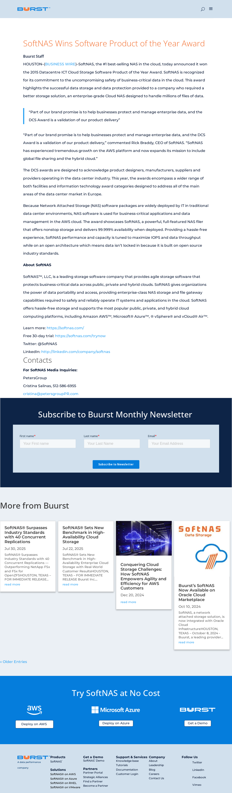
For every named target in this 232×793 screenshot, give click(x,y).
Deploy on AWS (34, 724)
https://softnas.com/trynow (80, 336)
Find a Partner (93, 781)
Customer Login (127, 774)
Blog (152, 769)
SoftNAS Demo (93, 760)
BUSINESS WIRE (60, 64)
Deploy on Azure (116, 723)
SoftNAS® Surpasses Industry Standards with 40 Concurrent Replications (26, 534)
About (153, 760)
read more (12, 584)
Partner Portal (93, 772)
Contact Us (156, 778)
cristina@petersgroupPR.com (50, 394)
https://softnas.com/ (65, 328)
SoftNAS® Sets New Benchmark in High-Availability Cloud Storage (84, 534)
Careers (154, 774)
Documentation (127, 769)
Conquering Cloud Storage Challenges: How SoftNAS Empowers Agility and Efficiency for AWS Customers (143, 576)
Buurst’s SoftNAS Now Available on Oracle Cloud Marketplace (197, 592)
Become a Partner (95, 785)
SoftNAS (56, 761)
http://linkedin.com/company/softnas (75, 352)
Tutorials (122, 765)
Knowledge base (127, 760)
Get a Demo (198, 723)
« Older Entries (13, 662)
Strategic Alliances (95, 777)
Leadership (156, 765)
